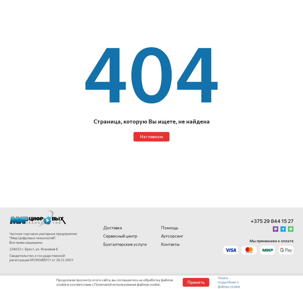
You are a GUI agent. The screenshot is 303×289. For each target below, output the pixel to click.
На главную (151, 136)
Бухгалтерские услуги (125, 244)
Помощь (169, 227)
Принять (196, 282)
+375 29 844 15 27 (272, 221)
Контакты (170, 244)
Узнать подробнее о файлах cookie (229, 282)
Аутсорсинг (172, 235)
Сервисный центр (120, 235)
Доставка (112, 227)
